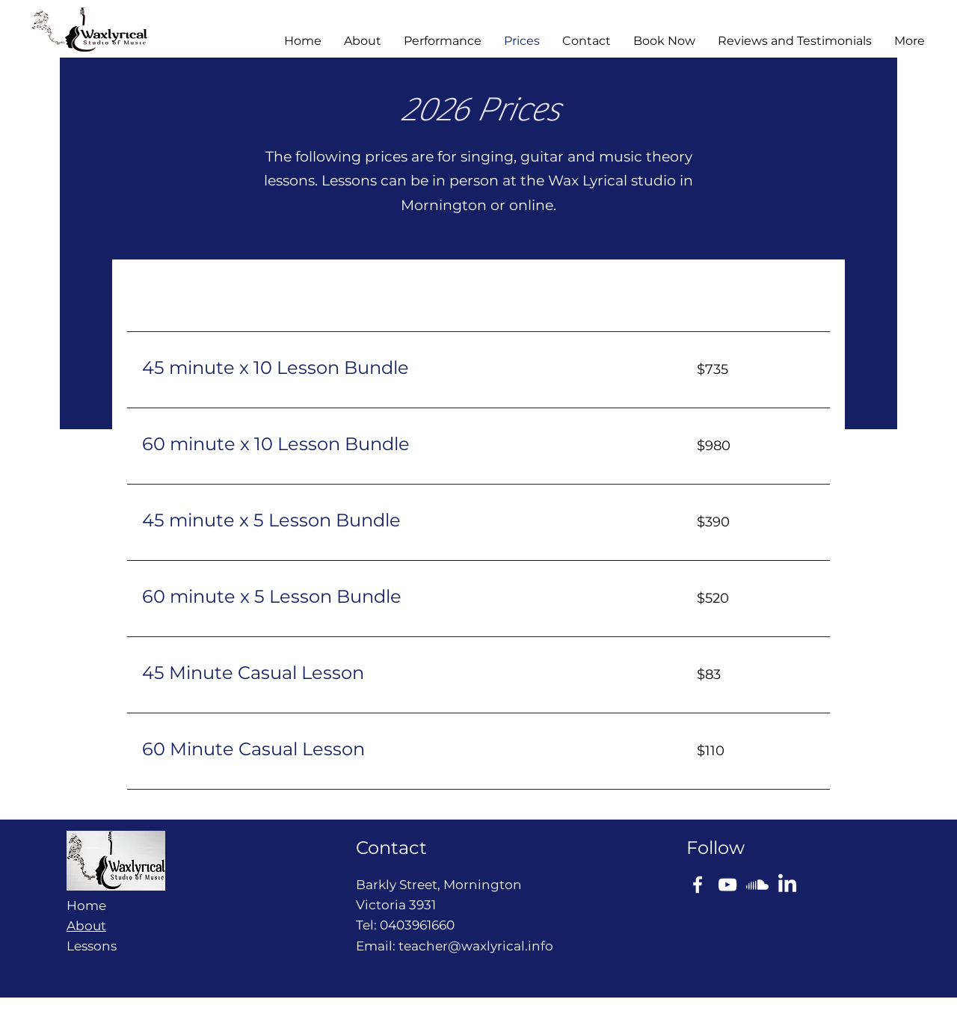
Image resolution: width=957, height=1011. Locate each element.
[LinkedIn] (787, 884)
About (86, 925)
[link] (401, 368)
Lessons (92, 945)
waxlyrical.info (507, 945)
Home (86, 905)
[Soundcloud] (757, 884)
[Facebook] (697, 884)
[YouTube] (727, 884)
